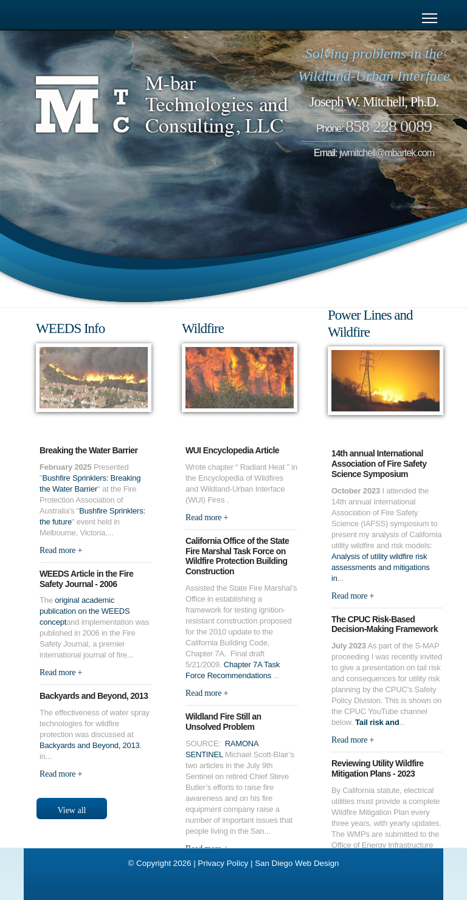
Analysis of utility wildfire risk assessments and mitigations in (380, 567)
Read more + (61, 550)
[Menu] (429, 18)
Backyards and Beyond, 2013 (90, 745)
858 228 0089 (388, 126)
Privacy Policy (223, 863)
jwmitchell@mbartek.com (386, 153)
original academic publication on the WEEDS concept (85, 611)
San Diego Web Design (297, 863)
